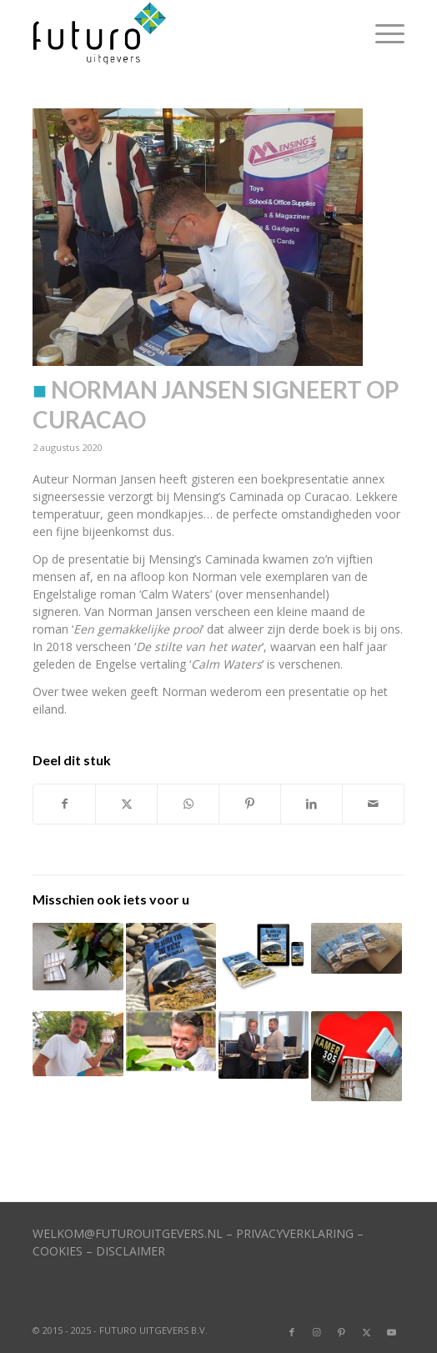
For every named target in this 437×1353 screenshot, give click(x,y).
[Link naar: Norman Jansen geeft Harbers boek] (263, 1045)
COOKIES (58, 1251)
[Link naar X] (366, 1332)
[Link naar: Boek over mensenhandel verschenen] (356, 948)
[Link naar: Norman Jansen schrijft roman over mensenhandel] (171, 1041)
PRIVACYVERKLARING (295, 1233)
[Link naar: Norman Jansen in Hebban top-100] (78, 956)
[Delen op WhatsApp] (188, 803)
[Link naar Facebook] (291, 1332)
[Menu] (381, 33)
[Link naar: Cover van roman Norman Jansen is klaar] (263, 956)
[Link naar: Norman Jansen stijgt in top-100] (78, 1043)
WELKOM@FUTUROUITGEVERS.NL (128, 1233)
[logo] (181, 33)
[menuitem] (381, 33)
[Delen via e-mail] (373, 803)
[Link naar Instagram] (316, 1332)
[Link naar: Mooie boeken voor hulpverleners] (171, 966)
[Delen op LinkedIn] (311, 803)
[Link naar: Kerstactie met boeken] (356, 1056)
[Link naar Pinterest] (341, 1332)
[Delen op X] (126, 803)
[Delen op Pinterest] (249, 803)
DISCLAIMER (130, 1251)
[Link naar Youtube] (391, 1332)
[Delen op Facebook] (64, 803)
